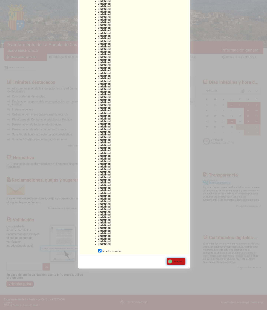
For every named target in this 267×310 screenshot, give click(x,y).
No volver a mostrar (112, 251)
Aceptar (175, 261)
